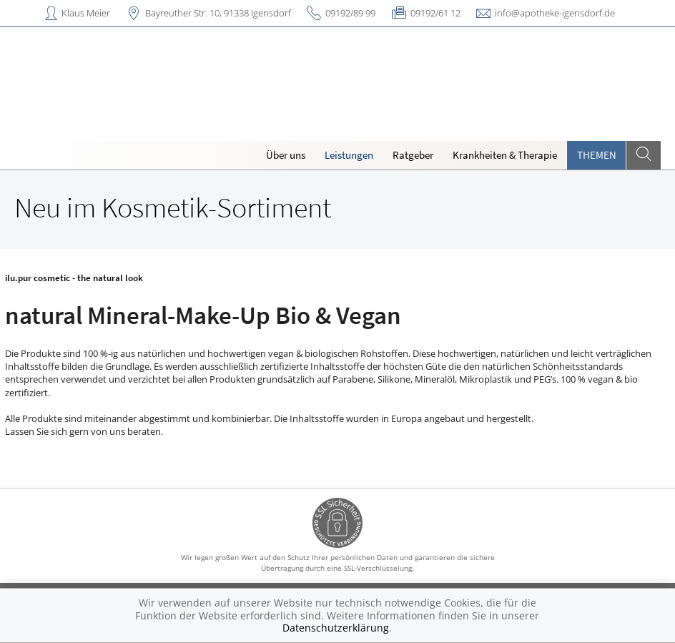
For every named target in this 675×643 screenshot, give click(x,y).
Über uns (285, 155)
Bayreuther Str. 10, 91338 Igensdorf (218, 12)
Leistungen (349, 155)
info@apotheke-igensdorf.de (555, 12)
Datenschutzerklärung (335, 627)
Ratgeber (413, 155)
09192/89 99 (350, 12)
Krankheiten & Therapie (505, 155)
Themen (596, 155)
